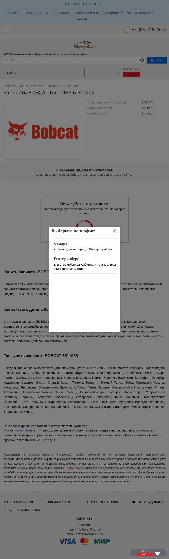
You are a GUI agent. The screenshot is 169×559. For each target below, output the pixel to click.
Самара (60, 243)
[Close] (114, 231)
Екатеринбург (66, 258)
